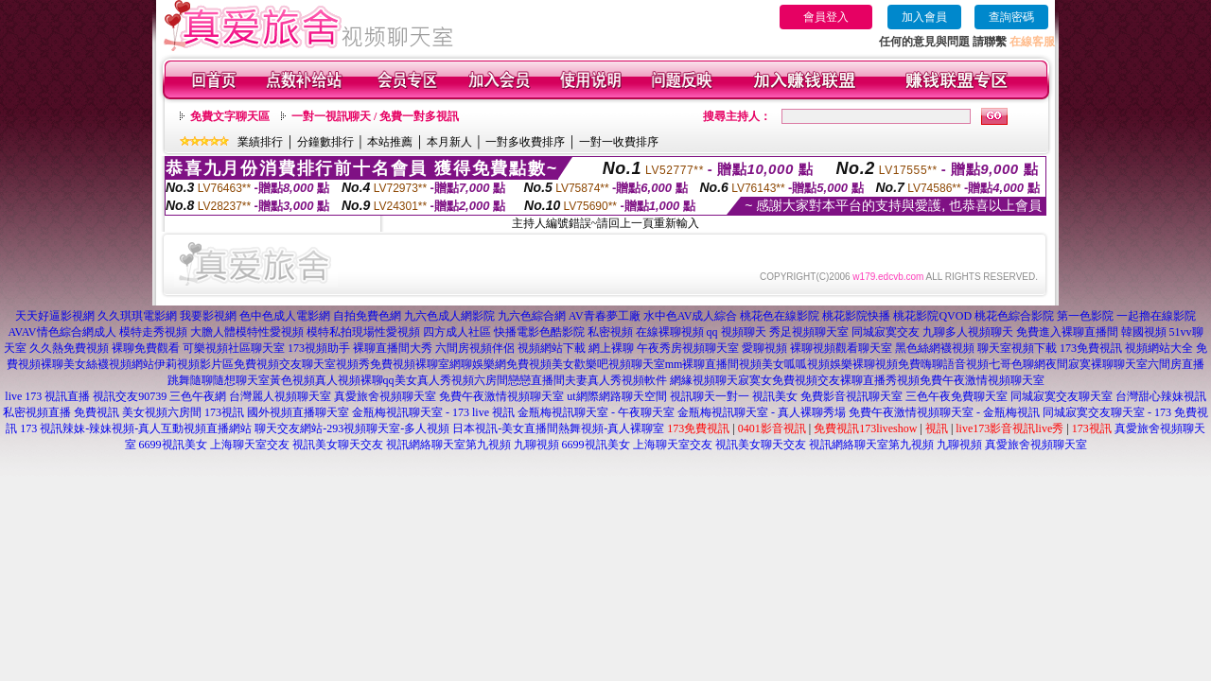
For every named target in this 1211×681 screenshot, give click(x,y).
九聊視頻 (536, 444)
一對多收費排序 (525, 141)
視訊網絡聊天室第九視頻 (448, 444)
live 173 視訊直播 (47, 396)
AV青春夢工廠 (605, 316)
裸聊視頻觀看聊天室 (841, 348)
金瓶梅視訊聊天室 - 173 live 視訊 (433, 412)
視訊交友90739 (130, 396)
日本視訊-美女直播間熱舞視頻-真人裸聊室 (558, 428)
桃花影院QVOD (932, 316)
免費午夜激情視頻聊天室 (982, 380)
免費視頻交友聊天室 (285, 364)
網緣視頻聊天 (704, 380)
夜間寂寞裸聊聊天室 (1096, 364)
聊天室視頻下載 (1017, 348)
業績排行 (260, 141)
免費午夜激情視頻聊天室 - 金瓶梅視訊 (944, 412)
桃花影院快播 (856, 316)
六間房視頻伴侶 (475, 348)
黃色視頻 (292, 380)
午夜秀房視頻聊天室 (688, 348)
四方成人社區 (457, 332)
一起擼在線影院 (1156, 316)
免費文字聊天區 (230, 116)
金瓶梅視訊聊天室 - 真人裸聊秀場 (761, 412)
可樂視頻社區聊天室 (234, 348)
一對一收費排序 (618, 141)
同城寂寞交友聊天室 (1061, 396)
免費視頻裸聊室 (409, 364)
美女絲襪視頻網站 (108, 364)
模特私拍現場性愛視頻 (363, 332)
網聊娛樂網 (477, 364)
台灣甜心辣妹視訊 (1160, 396)
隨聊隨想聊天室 (230, 380)
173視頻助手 (319, 348)
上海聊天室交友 (250, 444)
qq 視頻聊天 (736, 332)
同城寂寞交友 (885, 332)
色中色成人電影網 (284, 316)
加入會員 (924, 17)
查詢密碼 (1011, 17)
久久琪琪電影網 (137, 316)
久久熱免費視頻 (69, 348)
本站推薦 (389, 141)
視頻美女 (761, 364)
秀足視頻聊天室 (809, 332)
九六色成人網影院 (449, 316)
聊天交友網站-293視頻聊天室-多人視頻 (351, 428)
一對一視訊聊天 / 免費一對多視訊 (375, 116)
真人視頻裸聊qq (355, 380)
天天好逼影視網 (55, 316)
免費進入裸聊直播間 (1067, 332)
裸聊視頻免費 (886, 364)
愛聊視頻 (764, 348)
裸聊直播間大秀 (392, 348)
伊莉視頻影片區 (194, 364)
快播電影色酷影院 (539, 332)
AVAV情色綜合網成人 (61, 332)
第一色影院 (1085, 316)
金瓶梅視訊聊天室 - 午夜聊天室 (596, 412)
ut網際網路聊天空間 (616, 396)
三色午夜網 (197, 396)
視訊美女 (775, 396)
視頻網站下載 (552, 348)
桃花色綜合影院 (1014, 316)
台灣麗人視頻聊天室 (280, 396)
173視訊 (224, 412)
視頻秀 (353, 364)
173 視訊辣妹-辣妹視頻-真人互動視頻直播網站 (136, 428)
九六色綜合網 (532, 316)
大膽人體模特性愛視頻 (247, 332)
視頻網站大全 (1159, 348)
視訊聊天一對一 (709, 396)
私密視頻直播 (37, 412)
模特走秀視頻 (153, 332)
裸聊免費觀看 (146, 348)
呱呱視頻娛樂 (818, 364)
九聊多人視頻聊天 (967, 332)
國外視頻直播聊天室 (298, 412)
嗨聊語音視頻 (955, 364)
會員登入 (826, 17)
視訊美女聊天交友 (337, 444)
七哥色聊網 (1017, 364)
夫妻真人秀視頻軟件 (616, 380)
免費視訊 (96, 412)
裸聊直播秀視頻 (880, 380)
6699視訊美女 (173, 444)
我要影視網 (208, 316)
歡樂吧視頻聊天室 (619, 364)
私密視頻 (610, 332)
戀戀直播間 (536, 380)
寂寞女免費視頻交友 (789, 380)
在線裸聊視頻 (670, 332)
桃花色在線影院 (779, 316)
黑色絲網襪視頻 (934, 348)
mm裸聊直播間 (702, 364)
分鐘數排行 (325, 141)
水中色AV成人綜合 (690, 316)
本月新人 (449, 141)
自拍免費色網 (367, 316)
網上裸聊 (611, 348)
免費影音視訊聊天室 (851, 396)
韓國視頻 (1144, 332)
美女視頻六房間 (162, 412)
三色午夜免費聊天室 (956, 396)
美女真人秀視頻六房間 (451, 380)
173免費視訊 (1091, 348)
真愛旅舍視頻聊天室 (385, 396)
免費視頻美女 (540, 364)
